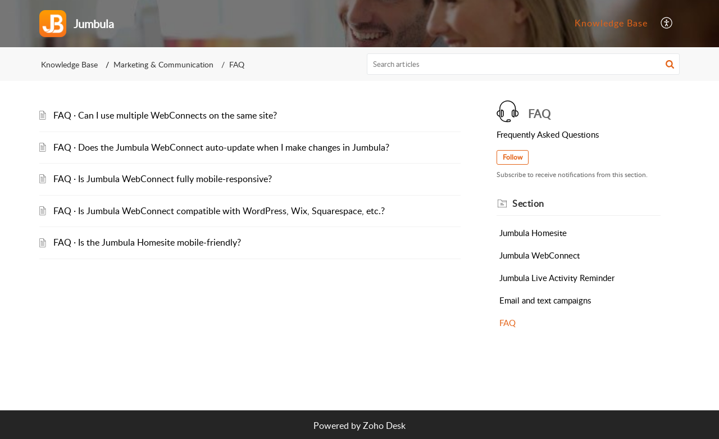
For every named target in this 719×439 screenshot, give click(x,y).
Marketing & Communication (163, 64)
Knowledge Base (611, 23)
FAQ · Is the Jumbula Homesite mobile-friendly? (147, 242)
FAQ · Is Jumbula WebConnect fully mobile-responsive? (162, 179)
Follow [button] (512, 157)
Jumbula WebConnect (539, 255)
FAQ (507, 322)
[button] (667, 24)
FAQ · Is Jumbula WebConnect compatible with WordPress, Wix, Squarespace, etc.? (219, 211)
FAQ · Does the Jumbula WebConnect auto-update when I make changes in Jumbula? (221, 147)
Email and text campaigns (545, 300)
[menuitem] (611, 24)
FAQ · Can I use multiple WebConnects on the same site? (165, 115)
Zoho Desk (384, 425)
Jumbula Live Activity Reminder (557, 277)
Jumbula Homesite (533, 232)
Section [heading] (528, 203)
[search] (523, 64)
